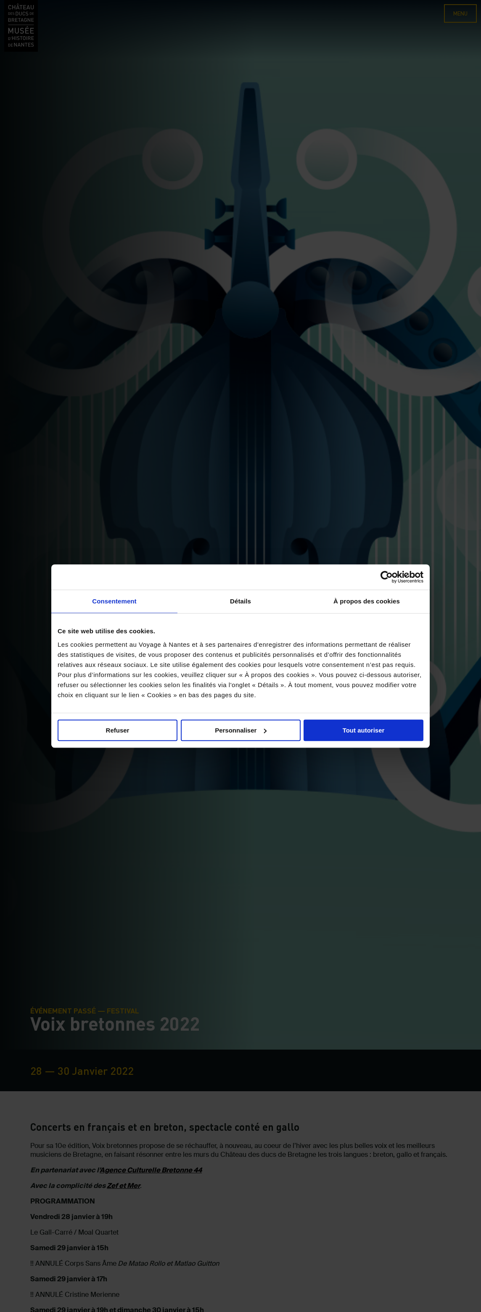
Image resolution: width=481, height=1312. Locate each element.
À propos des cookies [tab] (366, 601)
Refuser (118, 730)
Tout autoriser (364, 730)
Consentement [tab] (114, 601)
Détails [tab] (240, 601)
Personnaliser (241, 730)
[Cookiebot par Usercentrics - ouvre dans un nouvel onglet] (386, 577)
